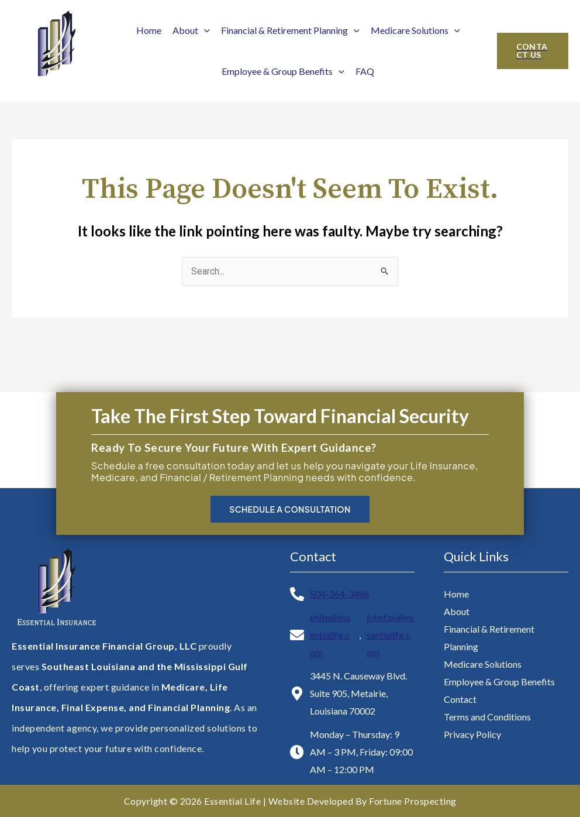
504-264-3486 (340, 593)
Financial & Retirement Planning (290, 30)
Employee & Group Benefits (283, 71)
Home (148, 30)
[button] (532, 51)
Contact (460, 699)
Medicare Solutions (415, 30)
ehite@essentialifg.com (330, 635)
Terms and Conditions (487, 716)
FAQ (364, 71)
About (191, 30)
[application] (204, 30)
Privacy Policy (472, 734)
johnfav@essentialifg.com (390, 635)
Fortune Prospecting (413, 800)
